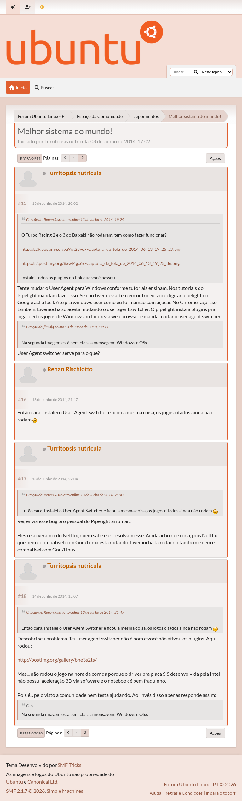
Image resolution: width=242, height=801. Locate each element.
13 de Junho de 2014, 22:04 (55, 479)
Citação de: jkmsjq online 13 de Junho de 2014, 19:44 (67, 326)
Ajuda (155, 793)
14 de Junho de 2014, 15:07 (55, 596)
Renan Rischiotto (70, 369)
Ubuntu (14, 782)
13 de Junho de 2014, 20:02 (55, 203)
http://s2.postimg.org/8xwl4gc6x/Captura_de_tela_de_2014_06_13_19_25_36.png (100, 263)
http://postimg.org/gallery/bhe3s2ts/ (57, 660)
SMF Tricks (69, 765)
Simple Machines (65, 791)
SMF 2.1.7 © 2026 (25, 791)
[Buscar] (196, 72)
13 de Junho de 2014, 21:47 (55, 400)
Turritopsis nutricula (74, 172)
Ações (215, 158)
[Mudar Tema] (42, 7)
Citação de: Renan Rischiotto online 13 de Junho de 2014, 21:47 (75, 494)
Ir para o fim (29, 158)
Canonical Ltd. (42, 782)
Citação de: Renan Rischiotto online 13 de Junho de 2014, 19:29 (75, 219)
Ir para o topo (31, 733)
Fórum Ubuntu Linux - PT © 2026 (200, 784)
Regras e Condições (183, 793)
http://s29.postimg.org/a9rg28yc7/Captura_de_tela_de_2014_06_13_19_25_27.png (101, 249)
